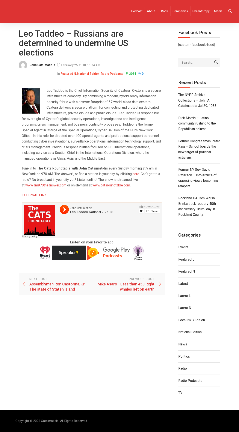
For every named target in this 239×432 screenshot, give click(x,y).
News (182, 344)
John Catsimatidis (42, 65)
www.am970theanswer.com (45, 185)
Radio (182, 368)
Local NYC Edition (191, 320)
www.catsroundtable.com (111, 185)
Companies (180, 11)
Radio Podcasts (112, 73)
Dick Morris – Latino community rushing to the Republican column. (197, 123)
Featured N (68, 73)
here (136, 174)
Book (164, 11)
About (151, 11)
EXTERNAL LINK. (34, 195)
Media (218, 11)
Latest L (184, 296)
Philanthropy (201, 11)
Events (183, 247)
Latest (183, 284)
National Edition (88, 73)
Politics (184, 356)
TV (180, 393)
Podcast (136, 11)
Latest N (184, 308)
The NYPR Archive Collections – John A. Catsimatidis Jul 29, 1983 (197, 100)
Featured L (186, 259)
